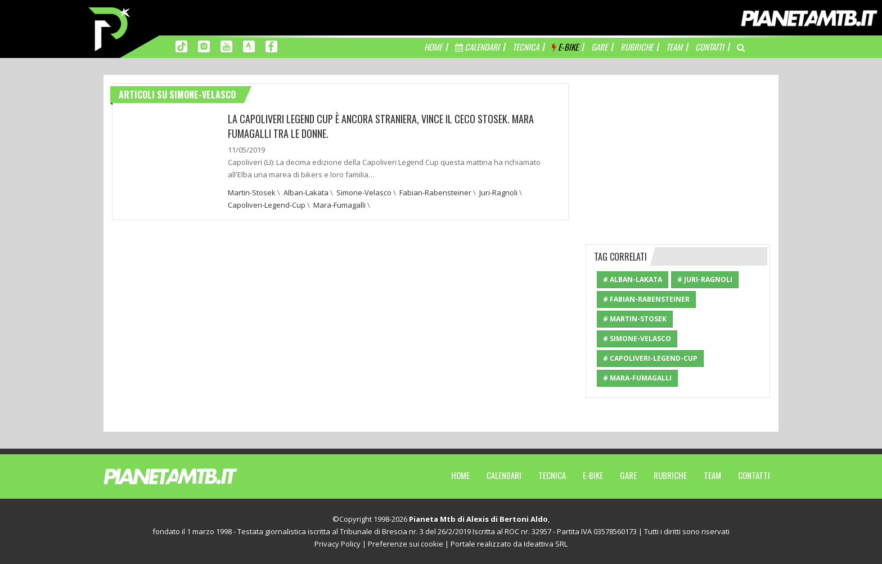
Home (460, 475)
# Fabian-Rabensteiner (646, 299)
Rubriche (670, 475)
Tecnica (552, 475)
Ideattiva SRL (546, 544)
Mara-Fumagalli (339, 205)
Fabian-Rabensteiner (435, 192)
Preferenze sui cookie (405, 544)
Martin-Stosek (252, 192)
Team (712, 475)
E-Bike (593, 475)
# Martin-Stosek (635, 319)
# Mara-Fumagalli (637, 378)
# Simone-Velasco (637, 338)
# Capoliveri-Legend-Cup (650, 358)
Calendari (504, 475)
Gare (628, 475)
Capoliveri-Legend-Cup (266, 205)
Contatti (754, 475)
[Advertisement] (677, 153)
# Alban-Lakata (632, 279)
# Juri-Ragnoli (704, 279)
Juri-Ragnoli (498, 192)
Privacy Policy (337, 544)
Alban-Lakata (306, 192)
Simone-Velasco (364, 192)
